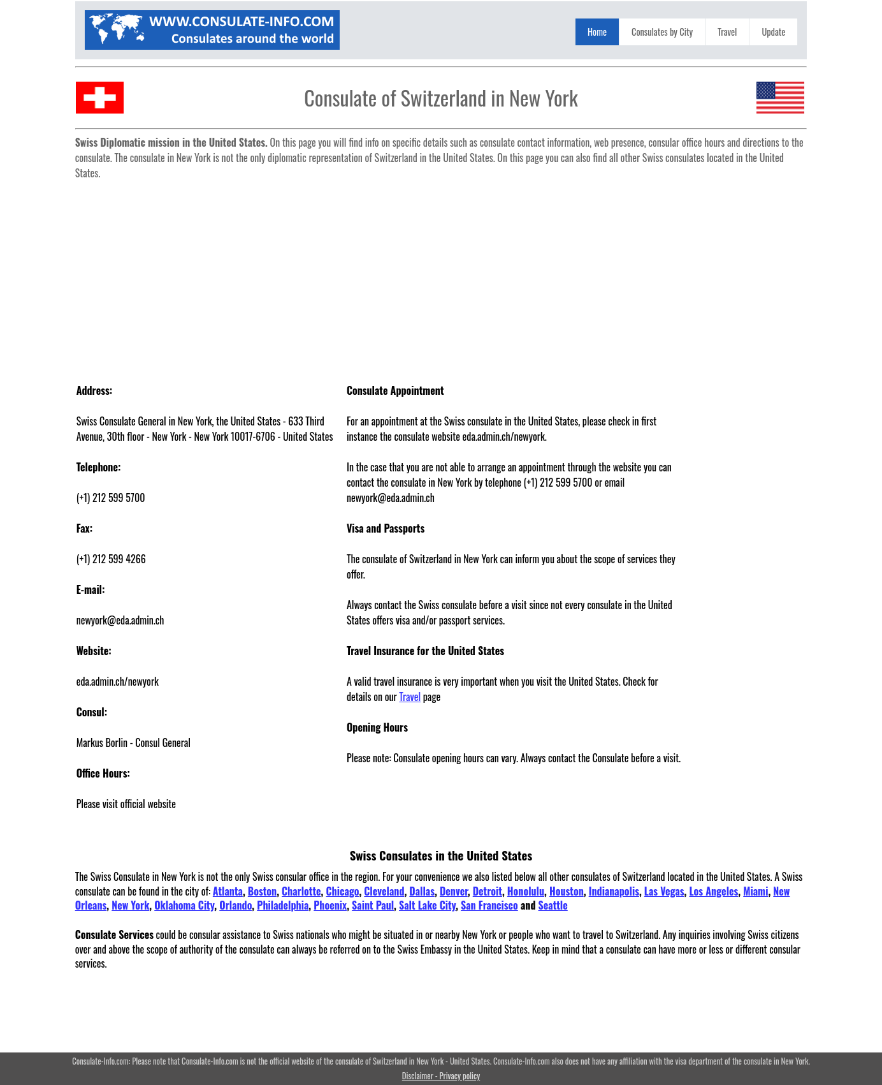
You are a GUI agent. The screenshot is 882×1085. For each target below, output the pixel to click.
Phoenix (330, 905)
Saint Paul (373, 905)
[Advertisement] (441, 274)
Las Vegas (664, 891)
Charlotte (301, 891)
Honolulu (525, 891)
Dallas (422, 891)
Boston (262, 891)
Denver (454, 891)
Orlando (235, 905)
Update (773, 31)
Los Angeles (713, 891)
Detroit (487, 891)
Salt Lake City (427, 905)
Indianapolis (614, 891)
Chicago (342, 891)
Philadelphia (282, 905)
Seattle (553, 905)
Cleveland (384, 891)
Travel (727, 31)
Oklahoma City (184, 905)
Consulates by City (662, 31)
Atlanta (228, 891)
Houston (566, 891)
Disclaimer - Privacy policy (441, 1076)
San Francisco (489, 905)
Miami (755, 891)
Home (597, 31)
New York (130, 905)
